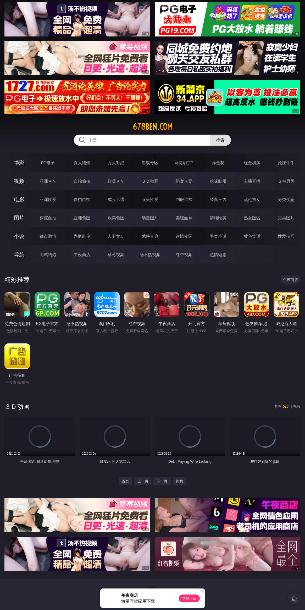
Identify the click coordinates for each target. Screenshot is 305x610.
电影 (19, 199)
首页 (125, 481)
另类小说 (218, 236)
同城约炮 (48, 254)
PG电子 (48, 163)
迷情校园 (184, 236)
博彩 (19, 162)
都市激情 (48, 236)
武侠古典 (150, 236)
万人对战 (116, 163)
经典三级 (218, 199)
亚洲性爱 (48, 199)
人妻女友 (116, 236)
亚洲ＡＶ (48, 181)
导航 (19, 254)
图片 (19, 217)
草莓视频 (116, 254)
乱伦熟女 (252, 199)
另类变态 (286, 199)
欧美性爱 (150, 199)
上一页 (142, 481)
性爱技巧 (286, 236)
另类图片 (286, 218)
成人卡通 (116, 199)
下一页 (162, 481)
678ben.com (152, 126)
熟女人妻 (184, 181)
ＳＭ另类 (286, 181)
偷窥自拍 (48, 218)
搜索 (220, 140)
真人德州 (82, 163)
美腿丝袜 (184, 218)
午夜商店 (82, 254)
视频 (19, 180)
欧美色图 (116, 218)
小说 (19, 236)
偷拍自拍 (82, 199)
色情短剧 (218, 254)
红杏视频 (184, 254)
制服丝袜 (184, 199)
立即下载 (189, 598)
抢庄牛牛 (286, 163)
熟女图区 (252, 218)
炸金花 (218, 163)
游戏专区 (150, 163)
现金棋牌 (252, 163)
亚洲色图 (82, 218)
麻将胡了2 (183, 163)
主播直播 (252, 181)
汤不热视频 (150, 254)
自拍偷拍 (82, 181)
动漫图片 (150, 218)
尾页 (179, 481)
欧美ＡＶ (116, 181)
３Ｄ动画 (150, 181)
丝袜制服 (218, 181)
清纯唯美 (218, 218)
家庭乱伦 (82, 236)
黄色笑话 (252, 236)
